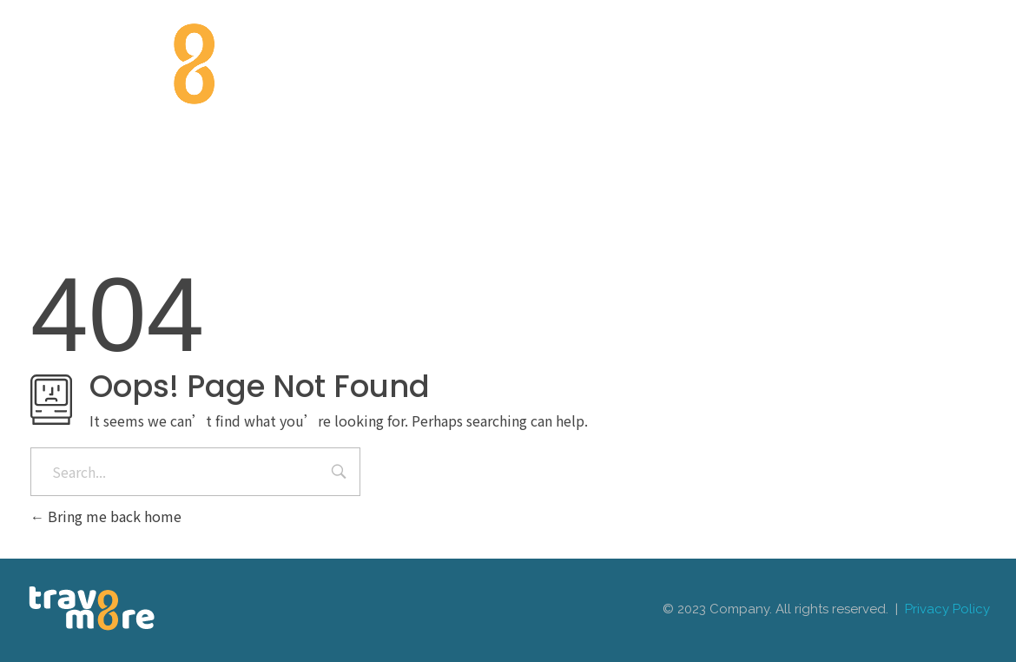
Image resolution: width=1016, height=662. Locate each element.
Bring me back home (105, 516)
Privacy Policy (947, 609)
